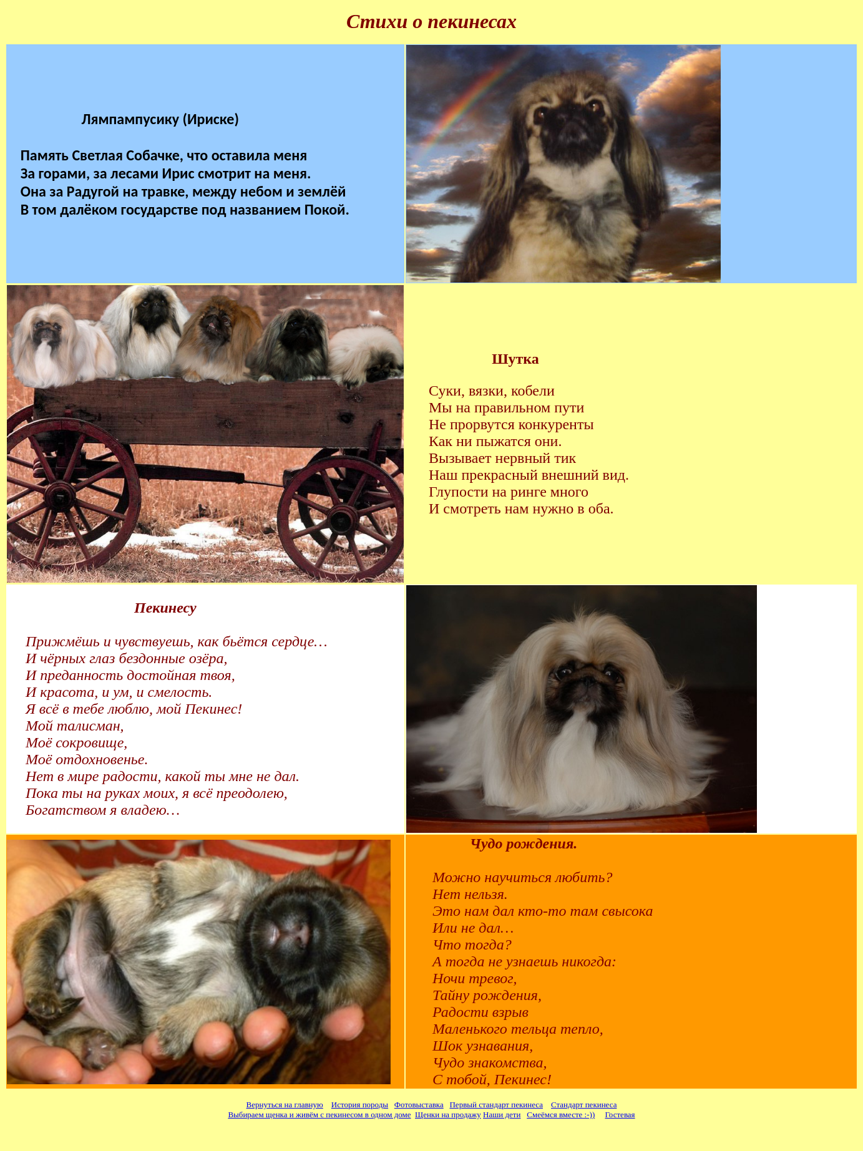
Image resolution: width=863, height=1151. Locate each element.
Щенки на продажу (448, 1114)
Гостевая (620, 1114)
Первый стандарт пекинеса (495, 1104)
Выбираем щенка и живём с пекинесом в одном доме (319, 1114)
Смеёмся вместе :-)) (561, 1114)
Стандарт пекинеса (584, 1104)
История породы (359, 1104)
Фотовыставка (419, 1104)
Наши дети (501, 1114)
